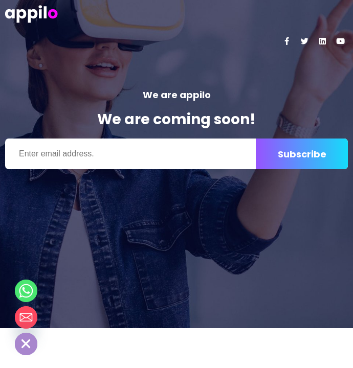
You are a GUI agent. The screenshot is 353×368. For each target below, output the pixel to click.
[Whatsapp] (26, 291)
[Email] (26, 317)
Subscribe (302, 154)
